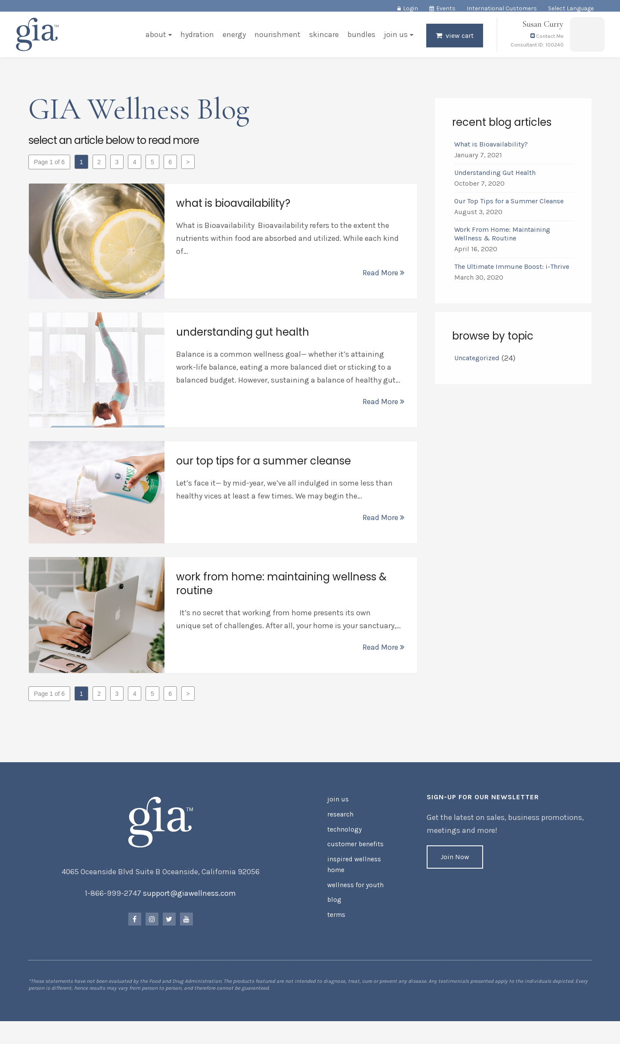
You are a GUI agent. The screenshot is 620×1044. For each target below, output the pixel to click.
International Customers (502, 8)
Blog (333, 904)
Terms (335, 918)
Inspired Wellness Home (351, 872)
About (154, 40)
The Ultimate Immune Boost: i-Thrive (511, 271)
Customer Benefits (353, 853)
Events (446, 8)
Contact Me (545, 42)
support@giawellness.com (190, 907)
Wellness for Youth (353, 890)
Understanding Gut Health (494, 177)
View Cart (458, 41)
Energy (232, 40)
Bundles (360, 40)
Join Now (454, 870)
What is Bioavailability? (490, 149)
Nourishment (276, 40)
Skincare (322, 40)
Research (340, 826)
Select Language (571, 8)
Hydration (195, 40)
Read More (382, 277)
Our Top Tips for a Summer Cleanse (508, 206)
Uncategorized (476, 362)
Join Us (394, 40)
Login (410, 8)
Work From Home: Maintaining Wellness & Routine (501, 238)
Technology (343, 840)
